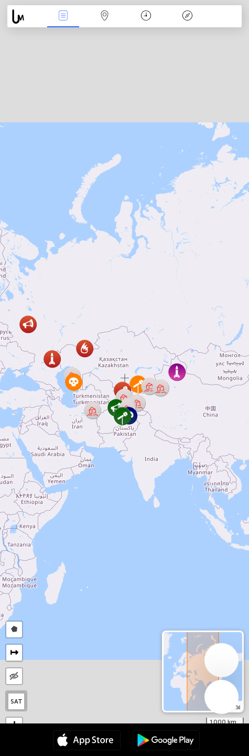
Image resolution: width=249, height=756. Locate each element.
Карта (105, 16)
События (63, 16)
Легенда (187, 16)
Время (145, 16)
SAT (16, 701)
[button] (122, 416)
